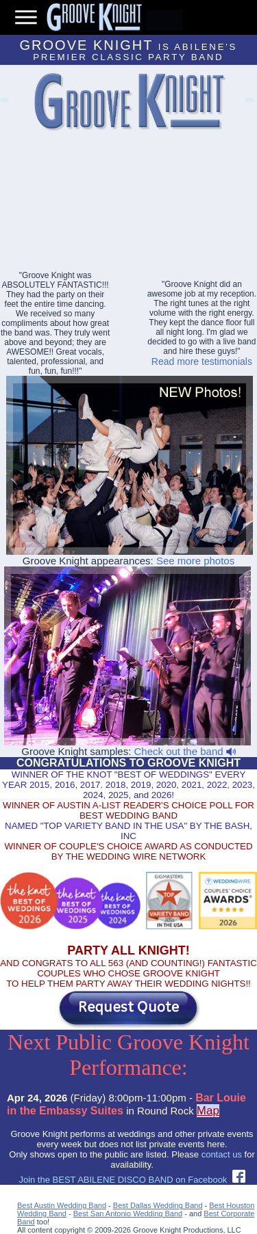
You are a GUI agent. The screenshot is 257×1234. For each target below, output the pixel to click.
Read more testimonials (201, 361)
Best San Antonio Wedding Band (127, 1213)
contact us (221, 1154)
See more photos (195, 560)
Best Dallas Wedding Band (158, 1205)
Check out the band (184, 751)
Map (208, 1110)
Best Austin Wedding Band (61, 1205)
